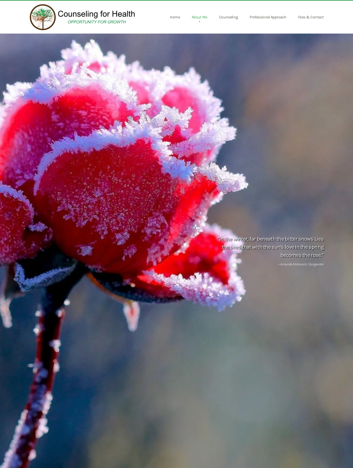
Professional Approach (268, 17)
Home (175, 17)
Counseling (228, 17)
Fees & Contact (311, 17)
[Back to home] (83, 17)
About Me (199, 17)
